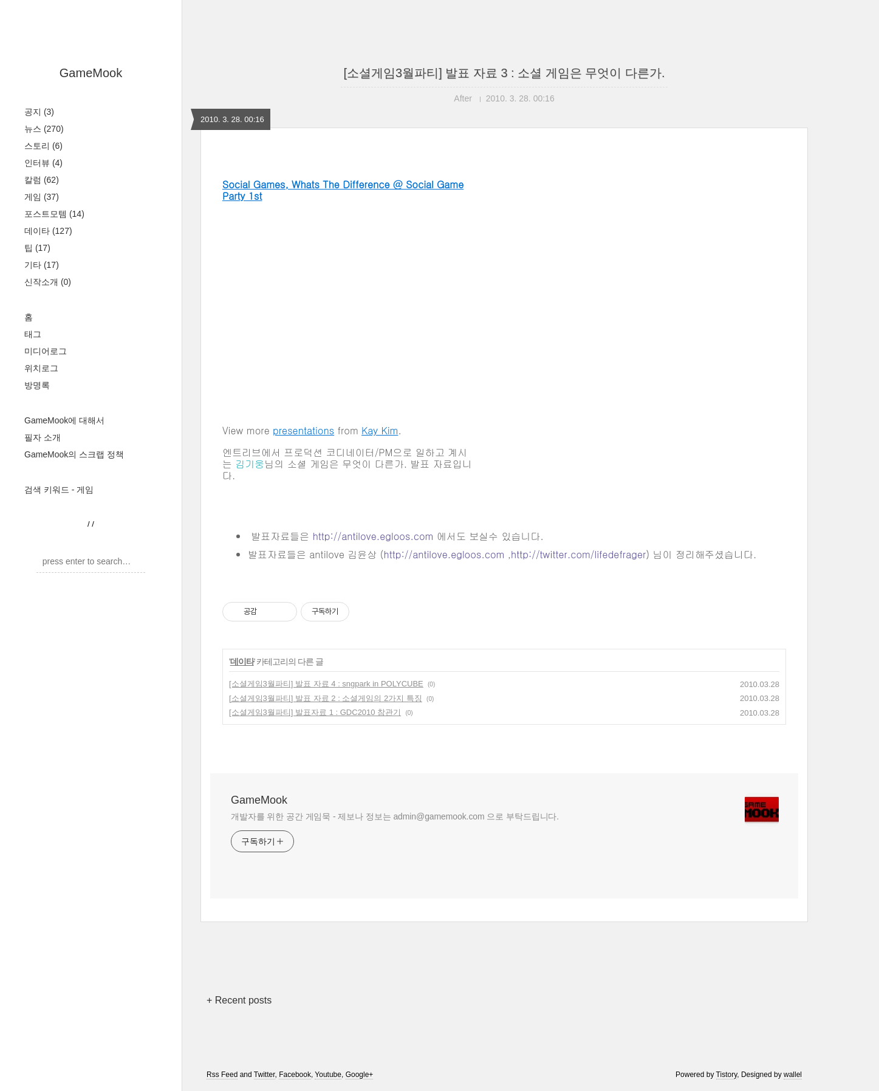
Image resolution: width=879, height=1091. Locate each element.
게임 (41, 197)
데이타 (48, 231)
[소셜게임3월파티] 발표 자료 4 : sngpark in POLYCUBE (326, 683)
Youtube (328, 1074)
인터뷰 (43, 163)
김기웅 (249, 464)
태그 (32, 334)
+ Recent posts (239, 1000)
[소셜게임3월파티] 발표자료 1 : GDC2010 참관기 (315, 712)
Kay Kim (379, 430)
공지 (39, 112)
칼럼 (41, 180)
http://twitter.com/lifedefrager (578, 554)
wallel (793, 1074)
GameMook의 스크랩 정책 (74, 454)
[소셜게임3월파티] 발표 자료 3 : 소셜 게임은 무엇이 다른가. (504, 73)
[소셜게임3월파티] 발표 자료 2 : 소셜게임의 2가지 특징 (325, 698)
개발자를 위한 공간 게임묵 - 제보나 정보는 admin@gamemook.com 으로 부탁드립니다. (395, 816)
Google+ (360, 1074)
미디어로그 (45, 351)
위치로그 (41, 368)
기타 (41, 265)
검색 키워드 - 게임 (59, 489)
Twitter (264, 1074)
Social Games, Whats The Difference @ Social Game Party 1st (342, 190)
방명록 (37, 385)
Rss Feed (222, 1074)
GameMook (91, 73)
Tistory (726, 1074)
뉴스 (44, 129)
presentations (303, 430)
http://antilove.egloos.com (373, 536)
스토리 (43, 146)
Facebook (295, 1074)
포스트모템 (54, 214)
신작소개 (47, 282)
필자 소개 (42, 437)
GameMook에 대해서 (64, 420)
